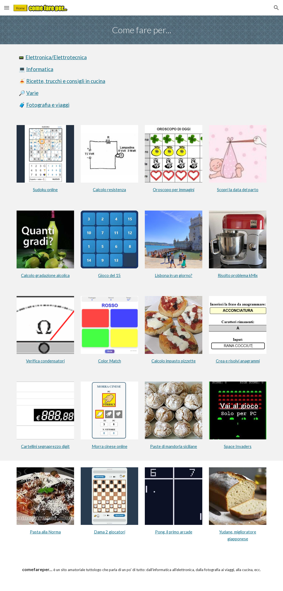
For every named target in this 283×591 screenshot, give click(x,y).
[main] (142, 30)
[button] (6, 7)
